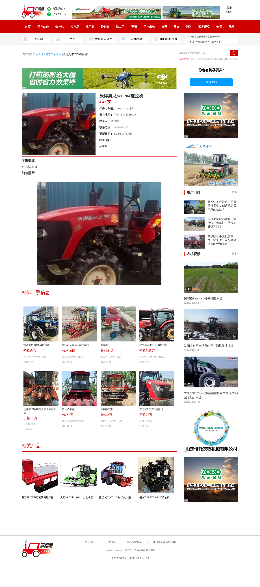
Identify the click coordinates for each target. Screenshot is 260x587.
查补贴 (59, 26)
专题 (219, 26)
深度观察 (204, 26)
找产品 (74, 26)
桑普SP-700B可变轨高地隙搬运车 (40, 497)
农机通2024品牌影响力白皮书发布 (204, 41)
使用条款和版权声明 (164, 542)
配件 (231, 26)
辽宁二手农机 (53, 54)
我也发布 (211, 82)
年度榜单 (131, 39)
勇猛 (220, 59)
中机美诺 (205, 59)
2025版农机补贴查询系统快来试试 (204, 36)
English (229, 11)
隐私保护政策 (134, 542)
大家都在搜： (184, 59)
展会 (176, 26)
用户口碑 (43, 26)
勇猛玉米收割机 (230, 59)
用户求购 (149, 26)
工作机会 (111, 542)
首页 (28, 26)
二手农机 (38, 54)
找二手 (120, 26)
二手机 (65, 39)
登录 (229, 7)
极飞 (193, 59)
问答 (189, 26)
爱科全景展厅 (100, 39)
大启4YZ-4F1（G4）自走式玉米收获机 (81, 497)
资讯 (164, 26)
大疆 (198, 59)
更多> (235, 192)
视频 (134, 26)
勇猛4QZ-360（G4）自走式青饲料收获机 (121, 497)
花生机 (214, 59)
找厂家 (90, 26)
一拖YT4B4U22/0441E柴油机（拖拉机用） (161, 497)
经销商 (105, 26)
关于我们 (89, 542)
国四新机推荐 (165, 39)
